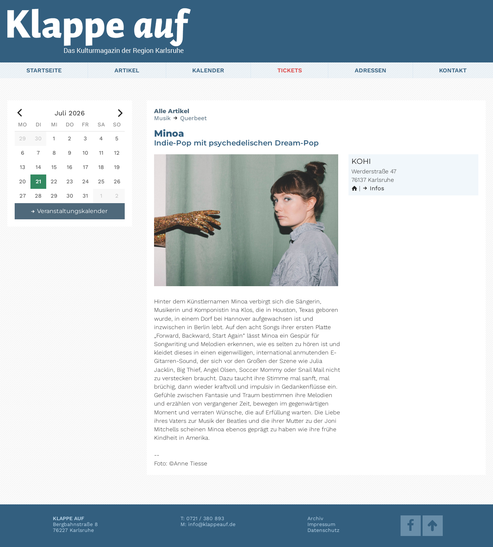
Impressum (321, 524)
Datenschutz (323, 530)
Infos (373, 188)
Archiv (315, 518)
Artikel (126, 70)
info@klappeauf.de (211, 524)
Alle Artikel (171, 111)
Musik (162, 118)
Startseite (44, 70)
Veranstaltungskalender (68, 211)
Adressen (370, 70)
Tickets (289, 70)
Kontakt (453, 70)
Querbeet (193, 118)
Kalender (208, 70)
